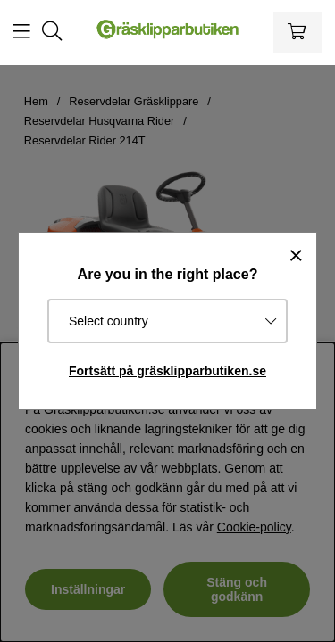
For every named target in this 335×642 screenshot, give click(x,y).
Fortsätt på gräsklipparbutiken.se (167, 371)
